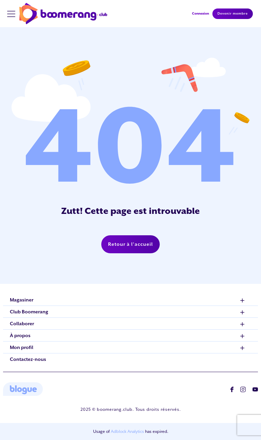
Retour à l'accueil (130, 244)
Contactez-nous (28, 359)
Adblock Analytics (127, 431)
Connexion (200, 13)
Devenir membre (233, 14)
